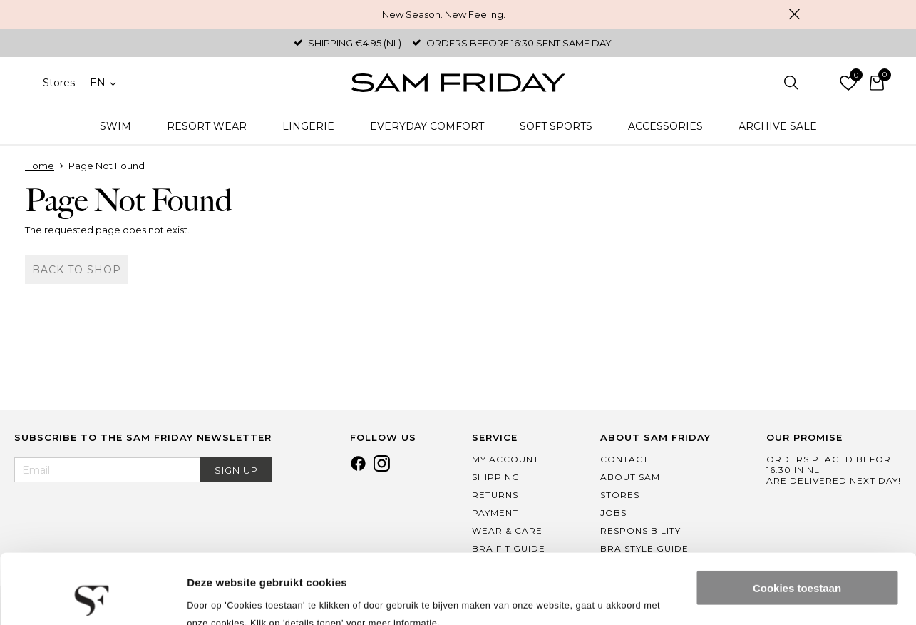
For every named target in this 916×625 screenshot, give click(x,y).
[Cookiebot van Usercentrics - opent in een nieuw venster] (92, 597)
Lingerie (308, 126)
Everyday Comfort (427, 126)
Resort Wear (207, 126)
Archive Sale (778, 126)
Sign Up (236, 470)
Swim (115, 126)
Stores (59, 82)
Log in (820, 82)
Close (795, 14)
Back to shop (76, 269)
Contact (624, 459)
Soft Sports (556, 126)
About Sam (630, 477)
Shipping (496, 477)
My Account (505, 459)
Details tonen (220, 597)
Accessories (665, 126)
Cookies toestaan (797, 523)
